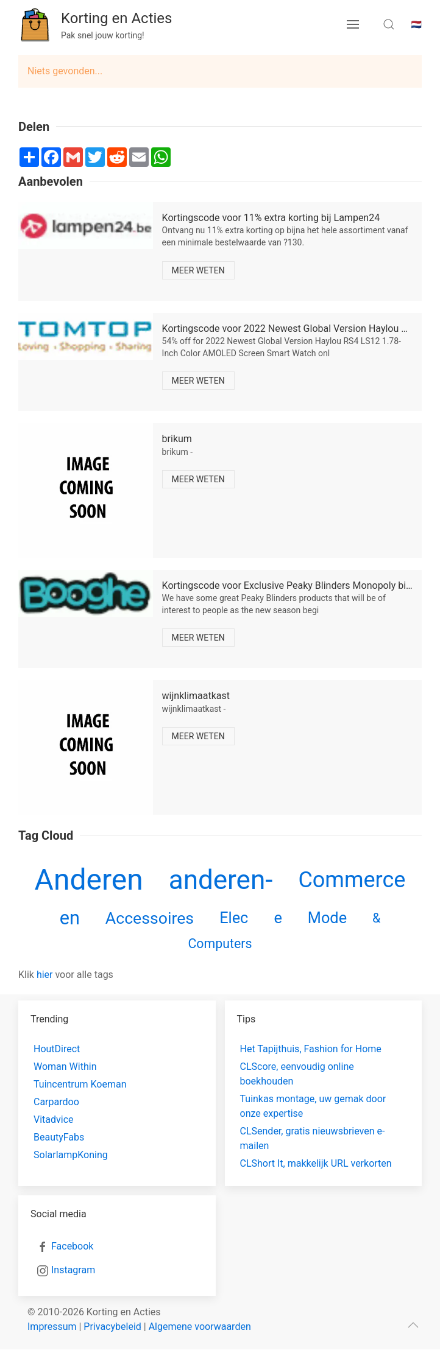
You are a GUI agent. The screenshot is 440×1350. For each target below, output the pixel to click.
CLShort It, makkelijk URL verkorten (316, 1163)
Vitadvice (54, 1119)
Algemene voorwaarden (200, 1326)
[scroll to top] (413, 1325)
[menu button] (352, 24)
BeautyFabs (59, 1137)
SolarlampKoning (71, 1155)
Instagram (73, 1270)
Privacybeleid (112, 1326)
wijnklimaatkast (196, 695)
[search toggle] (388, 24)
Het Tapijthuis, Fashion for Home (310, 1049)
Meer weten (198, 270)
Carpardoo (56, 1102)
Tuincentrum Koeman (80, 1084)
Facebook (72, 1246)
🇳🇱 (416, 24)
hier (45, 974)
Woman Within (65, 1066)
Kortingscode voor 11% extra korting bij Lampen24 (271, 217)
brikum (177, 439)
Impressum (52, 1326)
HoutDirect (57, 1049)
